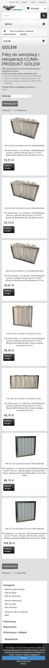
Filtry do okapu (11, 593)
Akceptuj (23, 658)
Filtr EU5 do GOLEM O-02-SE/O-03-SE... (24, 334)
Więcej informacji (23, 661)
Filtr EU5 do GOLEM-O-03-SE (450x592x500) (24, 208)
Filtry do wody (10, 604)
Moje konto (9, 626)
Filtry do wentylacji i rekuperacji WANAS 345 (22, 78)
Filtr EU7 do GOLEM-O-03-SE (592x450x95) (24, 529)
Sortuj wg (6, 96)
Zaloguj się (42, 2)
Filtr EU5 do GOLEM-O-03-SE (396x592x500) (24, 145)
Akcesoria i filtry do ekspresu (16, 612)
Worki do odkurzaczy (13, 601)
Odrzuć (23, 664)
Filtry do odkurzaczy (13, 596)
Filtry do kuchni (11, 607)
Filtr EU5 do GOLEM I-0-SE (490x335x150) (24, 271)
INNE (7, 615)
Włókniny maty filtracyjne (15, 589)
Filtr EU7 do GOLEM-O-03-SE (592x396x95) (24, 463)
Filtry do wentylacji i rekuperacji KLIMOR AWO (22, 76)
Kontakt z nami (14, 2)
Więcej (4, 89)
